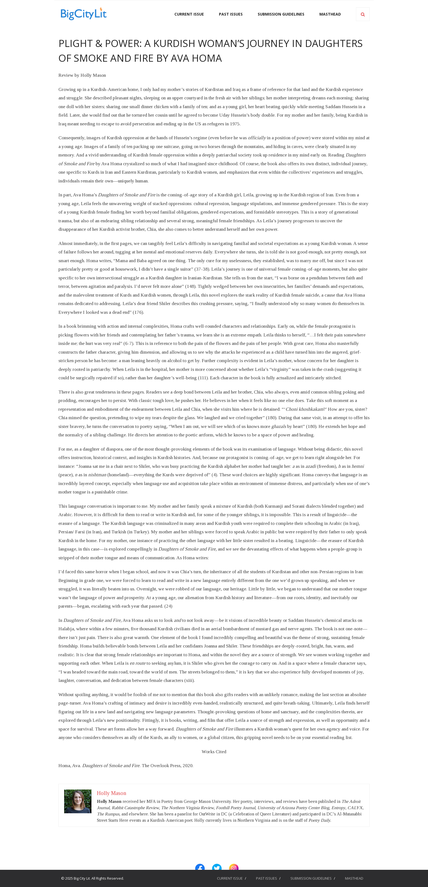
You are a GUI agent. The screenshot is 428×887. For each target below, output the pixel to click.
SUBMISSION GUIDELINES (311, 878)
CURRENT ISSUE (230, 878)
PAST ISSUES (266, 878)
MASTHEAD (354, 878)
